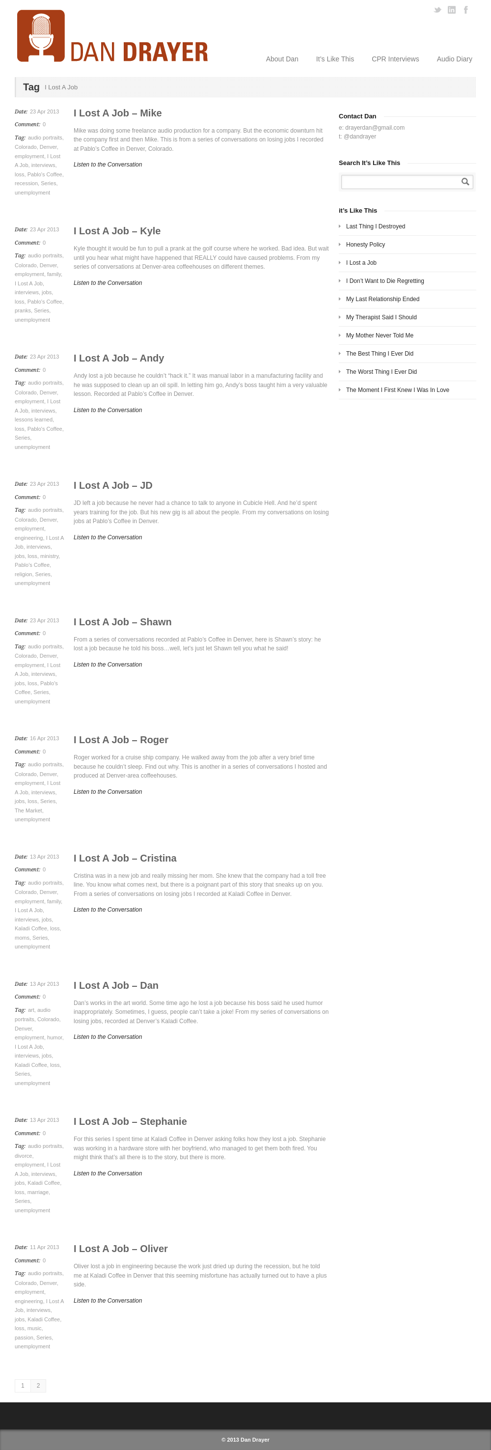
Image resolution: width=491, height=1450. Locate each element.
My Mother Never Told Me (379, 335)
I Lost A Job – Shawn (123, 621)
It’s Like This (335, 59)
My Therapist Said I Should (381, 317)
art (31, 1010)
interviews (43, 165)
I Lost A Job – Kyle (117, 230)
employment (29, 156)
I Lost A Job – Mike (118, 113)
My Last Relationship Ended (382, 299)
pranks (23, 310)
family (54, 274)
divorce (23, 1156)
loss (20, 174)
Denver (48, 147)
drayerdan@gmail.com (375, 127)
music (34, 1328)
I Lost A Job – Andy (119, 358)
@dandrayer (360, 136)
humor (54, 1037)
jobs (47, 292)
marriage (38, 1192)
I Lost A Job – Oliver (121, 1248)
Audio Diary (454, 59)
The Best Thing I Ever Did (379, 353)
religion (23, 574)
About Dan (282, 59)
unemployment (32, 192)
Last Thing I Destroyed (376, 226)
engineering (29, 538)
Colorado (26, 147)
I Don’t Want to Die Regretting (385, 281)
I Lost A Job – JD (113, 485)
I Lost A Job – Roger (121, 739)
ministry (49, 556)
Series (48, 183)
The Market (28, 810)
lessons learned (34, 419)
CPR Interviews (395, 59)
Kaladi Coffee (31, 928)
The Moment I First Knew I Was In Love (397, 390)
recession (26, 183)
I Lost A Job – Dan (116, 985)
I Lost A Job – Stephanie (130, 1121)
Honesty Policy (365, 244)
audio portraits (45, 137)
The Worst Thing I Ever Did (381, 371)
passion (24, 1337)
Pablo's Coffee (44, 174)
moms (22, 938)
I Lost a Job (361, 262)
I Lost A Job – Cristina (125, 858)
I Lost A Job (29, 283)
